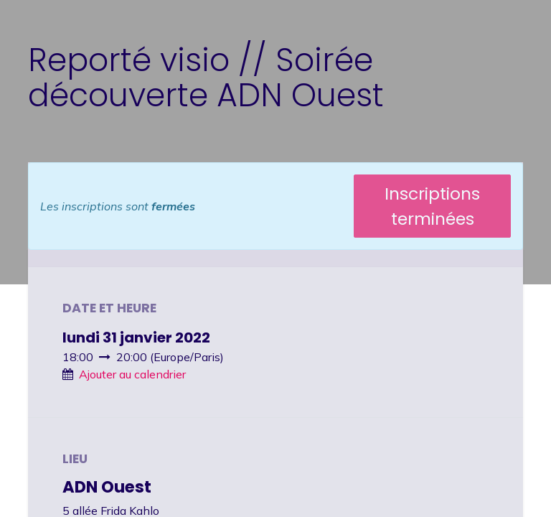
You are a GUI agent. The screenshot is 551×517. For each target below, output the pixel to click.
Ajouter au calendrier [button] (132, 374)
